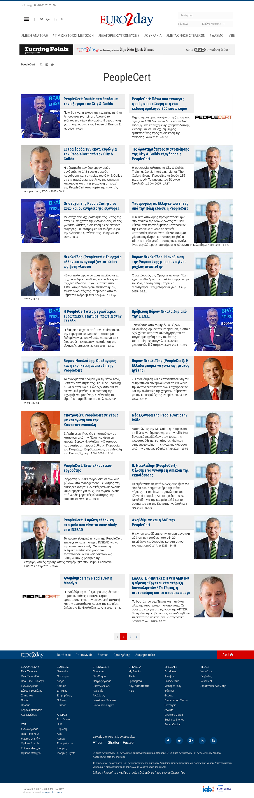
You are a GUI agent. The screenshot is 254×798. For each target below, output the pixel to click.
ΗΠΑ (59, 724)
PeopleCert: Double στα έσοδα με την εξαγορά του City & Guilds (91, 101)
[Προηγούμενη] (117, 636)
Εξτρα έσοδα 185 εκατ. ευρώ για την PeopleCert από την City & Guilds (90, 154)
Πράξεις (25, 705)
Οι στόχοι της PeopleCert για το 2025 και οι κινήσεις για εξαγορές (92, 206)
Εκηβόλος (206, 676)
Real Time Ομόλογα (32, 681)
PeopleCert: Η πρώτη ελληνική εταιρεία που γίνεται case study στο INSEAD (90, 525)
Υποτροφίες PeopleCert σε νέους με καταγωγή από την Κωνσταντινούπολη (91, 420)
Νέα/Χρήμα (99, 676)
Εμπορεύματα (65, 743)
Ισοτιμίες (62, 748)
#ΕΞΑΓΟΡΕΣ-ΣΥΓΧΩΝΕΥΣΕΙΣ (119, 35)
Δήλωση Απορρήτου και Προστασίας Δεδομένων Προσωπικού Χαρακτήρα (139, 772)
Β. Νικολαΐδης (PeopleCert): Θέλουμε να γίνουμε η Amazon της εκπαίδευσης (160, 470)
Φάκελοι (169, 690)
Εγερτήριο (170, 705)
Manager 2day (173, 685)
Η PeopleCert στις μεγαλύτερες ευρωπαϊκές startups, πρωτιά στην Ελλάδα (93, 316)
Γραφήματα (135, 681)
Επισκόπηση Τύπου (176, 700)
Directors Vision (174, 714)
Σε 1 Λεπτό (63, 719)
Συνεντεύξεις (172, 681)
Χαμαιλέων (206, 671)
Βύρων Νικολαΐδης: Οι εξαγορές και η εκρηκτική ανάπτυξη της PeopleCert (90, 365)
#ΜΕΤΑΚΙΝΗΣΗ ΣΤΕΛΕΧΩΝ (185, 35)
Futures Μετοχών (31, 748)
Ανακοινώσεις (29, 714)
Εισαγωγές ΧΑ (101, 685)
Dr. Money (171, 671)
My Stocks (135, 671)
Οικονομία (63, 676)
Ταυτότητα (64, 655)
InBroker (120, 757)
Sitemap (103, 655)
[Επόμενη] (137, 636)
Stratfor (113, 742)
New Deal (206, 681)
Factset (128, 742)
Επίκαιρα (62, 690)
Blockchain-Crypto (103, 705)
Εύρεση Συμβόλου (31, 690)
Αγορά (60, 681)
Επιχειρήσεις (64, 695)
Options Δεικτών (30, 743)
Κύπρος (61, 705)
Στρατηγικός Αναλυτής (213, 685)
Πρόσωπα (99, 671)
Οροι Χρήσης (122, 655)
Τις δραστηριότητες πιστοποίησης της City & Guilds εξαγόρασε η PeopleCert (160, 154)
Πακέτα (25, 700)
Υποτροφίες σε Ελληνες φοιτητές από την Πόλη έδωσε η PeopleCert (160, 206)
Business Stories (174, 719)
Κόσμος (61, 685)
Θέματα (169, 695)
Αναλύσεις (99, 695)
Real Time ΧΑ (29, 671)
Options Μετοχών (31, 753)
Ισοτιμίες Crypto (66, 753)
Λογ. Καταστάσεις (139, 685)
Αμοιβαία (98, 690)
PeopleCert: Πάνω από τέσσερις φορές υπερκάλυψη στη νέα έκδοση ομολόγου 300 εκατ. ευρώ (159, 104)
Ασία (59, 733)
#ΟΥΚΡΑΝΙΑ (153, 35)
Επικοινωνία (84, 655)
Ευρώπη (62, 729)
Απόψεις (169, 676)
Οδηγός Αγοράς (102, 681)
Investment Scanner (104, 700)
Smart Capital (172, 724)
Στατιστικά (27, 695)
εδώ (200, 50)
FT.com (98, 742)
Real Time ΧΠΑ (30, 676)
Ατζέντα (169, 710)
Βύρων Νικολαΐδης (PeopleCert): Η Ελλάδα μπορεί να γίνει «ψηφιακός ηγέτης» (160, 365)
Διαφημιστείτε (145, 655)
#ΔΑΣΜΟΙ (217, 35)
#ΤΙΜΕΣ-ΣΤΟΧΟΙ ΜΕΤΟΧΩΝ (73, 35)
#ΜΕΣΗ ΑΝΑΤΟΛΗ (34, 35)
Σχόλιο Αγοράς (29, 685)
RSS (131, 690)
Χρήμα (61, 738)
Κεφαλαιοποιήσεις (31, 710)
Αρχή (225, 655)
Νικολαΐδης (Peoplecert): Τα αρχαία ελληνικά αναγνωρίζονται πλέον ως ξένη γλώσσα (92, 262)
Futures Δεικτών (30, 738)
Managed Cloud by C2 (52, 792)
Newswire (62, 671)
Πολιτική (62, 700)
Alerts (132, 676)
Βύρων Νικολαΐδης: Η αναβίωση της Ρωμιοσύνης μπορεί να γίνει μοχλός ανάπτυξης (159, 262)
